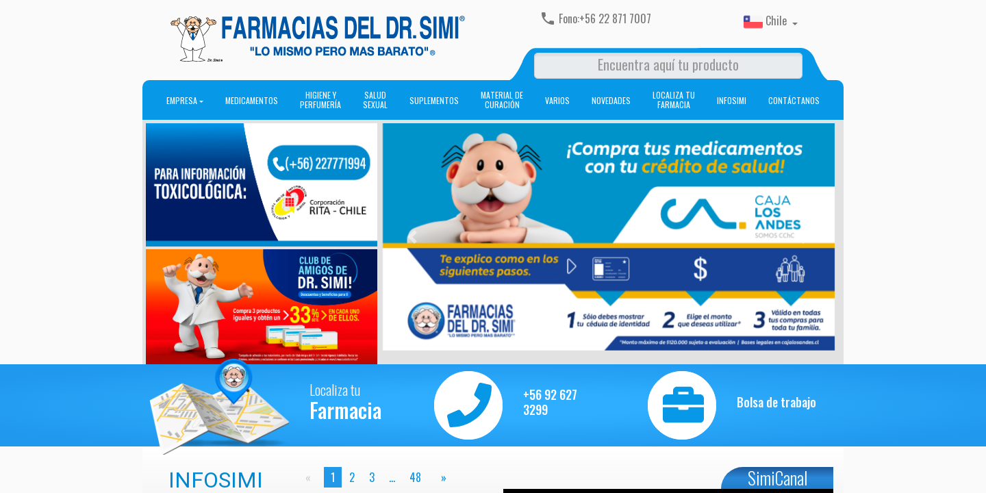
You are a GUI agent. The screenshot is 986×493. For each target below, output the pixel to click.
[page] (441, 477)
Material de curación (502, 100)
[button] (411, 237)
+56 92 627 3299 (550, 402)
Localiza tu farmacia (674, 100)
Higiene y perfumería (320, 100)
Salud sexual (375, 100)
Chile (766, 21)
